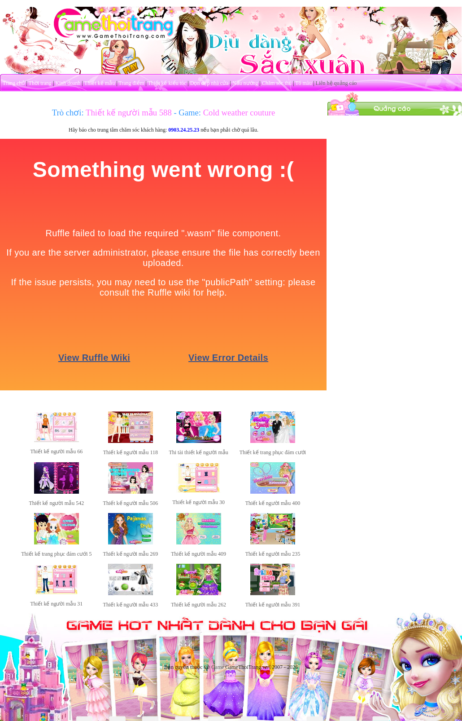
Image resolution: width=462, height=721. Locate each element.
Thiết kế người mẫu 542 (56, 503)
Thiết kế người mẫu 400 (273, 503)
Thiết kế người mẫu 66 (56, 451)
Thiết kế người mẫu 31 (56, 604)
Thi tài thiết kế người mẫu (198, 452)
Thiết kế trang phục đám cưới (273, 452)
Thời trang (40, 83)
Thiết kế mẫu (99, 83)
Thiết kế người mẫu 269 (130, 554)
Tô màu (303, 83)
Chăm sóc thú (277, 83)
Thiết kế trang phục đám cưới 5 (56, 554)
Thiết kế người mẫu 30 (198, 502)
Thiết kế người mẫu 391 (273, 605)
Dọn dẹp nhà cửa (209, 83)
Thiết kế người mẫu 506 (130, 503)
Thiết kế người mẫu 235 (273, 554)
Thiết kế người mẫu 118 (130, 452)
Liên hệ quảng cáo (336, 83)
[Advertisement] (394, 172)
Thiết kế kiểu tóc (167, 83)
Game (217, 667)
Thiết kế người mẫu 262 (198, 605)
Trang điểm (131, 83)
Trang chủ (14, 83)
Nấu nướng (245, 83)
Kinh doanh (67, 83)
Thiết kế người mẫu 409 (198, 554)
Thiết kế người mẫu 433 (130, 605)
